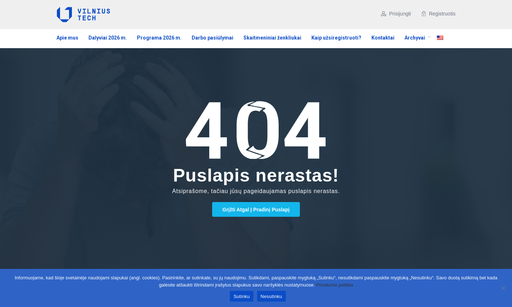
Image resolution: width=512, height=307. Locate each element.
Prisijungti (396, 14)
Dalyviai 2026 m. (107, 38)
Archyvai (414, 38)
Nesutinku (271, 296)
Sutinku (241, 296)
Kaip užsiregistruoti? (336, 38)
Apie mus (67, 38)
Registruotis (438, 14)
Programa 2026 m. (159, 38)
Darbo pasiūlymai (212, 38)
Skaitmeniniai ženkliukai (272, 38)
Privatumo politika (334, 285)
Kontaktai (382, 38)
